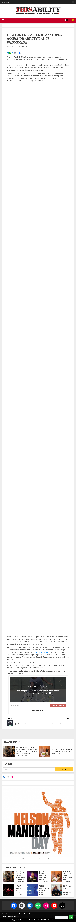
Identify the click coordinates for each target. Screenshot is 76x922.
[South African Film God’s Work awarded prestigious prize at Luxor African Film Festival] (56, 890)
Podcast (4, 916)
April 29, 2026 (56, 753)
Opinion (31, 914)
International (14, 914)
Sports (26, 914)
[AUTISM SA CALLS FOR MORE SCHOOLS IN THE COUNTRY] (44, 751)
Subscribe (73, 20)
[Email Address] (30, 705)
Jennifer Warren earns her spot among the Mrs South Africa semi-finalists (43, 878)
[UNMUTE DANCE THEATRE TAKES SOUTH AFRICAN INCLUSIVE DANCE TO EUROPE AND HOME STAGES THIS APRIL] (8, 890)
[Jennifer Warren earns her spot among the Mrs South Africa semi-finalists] (32, 876)
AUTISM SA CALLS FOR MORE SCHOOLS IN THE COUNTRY (62, 750)
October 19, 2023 (12, 46)
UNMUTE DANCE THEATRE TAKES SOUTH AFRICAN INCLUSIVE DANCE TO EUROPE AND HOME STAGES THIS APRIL (20, 895)
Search (7, 763)
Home (3, 914)
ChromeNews (52, 920)
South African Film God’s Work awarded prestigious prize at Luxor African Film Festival (67, 892)
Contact (16, 916)
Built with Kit (38, 710)
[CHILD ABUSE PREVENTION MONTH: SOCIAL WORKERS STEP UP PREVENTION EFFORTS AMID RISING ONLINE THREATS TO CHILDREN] (32, 890)
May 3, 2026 (21, 755)
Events (21, 914)
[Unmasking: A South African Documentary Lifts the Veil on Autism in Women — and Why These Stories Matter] (9, 751)
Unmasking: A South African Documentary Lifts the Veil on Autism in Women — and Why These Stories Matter (26, 750)
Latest (8, 914)
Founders (10, 916)
